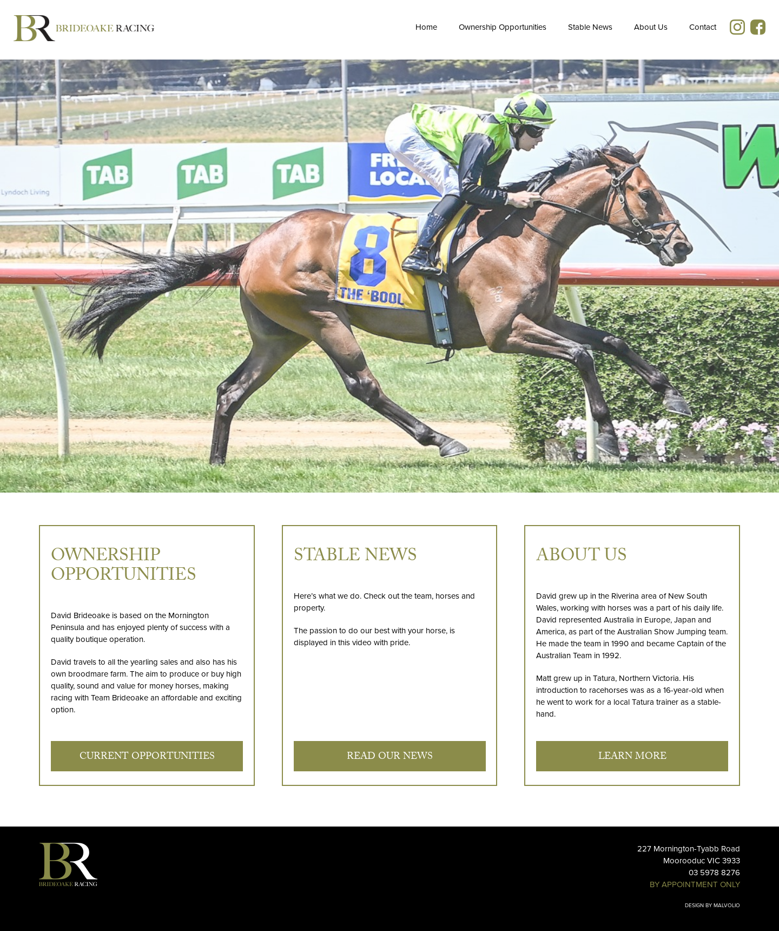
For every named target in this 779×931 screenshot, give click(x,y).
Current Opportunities (147, 757)
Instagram (737, 27)
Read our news (390, 757)
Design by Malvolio (712, 905)
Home (426, 27)
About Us (651, 27)
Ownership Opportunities (502, 27)
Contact (702, 27)
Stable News (590, 27)
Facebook (757, 27)
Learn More (632, 757)
